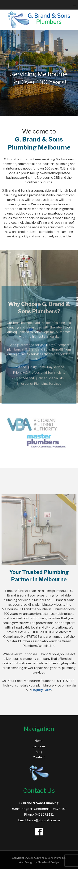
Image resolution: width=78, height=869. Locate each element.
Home (39, 741)
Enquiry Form (41, 690)
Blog (39, 752)
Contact (39, 757)
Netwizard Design (48, 862)
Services (38, 746)
